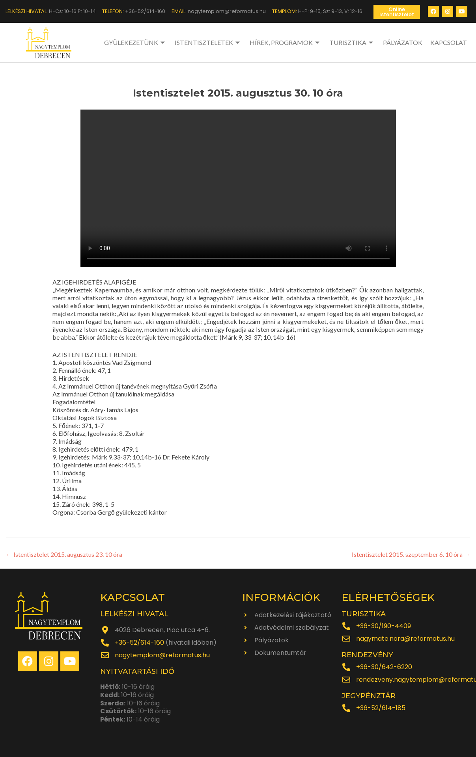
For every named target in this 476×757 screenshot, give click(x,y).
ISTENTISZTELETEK (208, 42)
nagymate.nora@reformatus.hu (405, 638)
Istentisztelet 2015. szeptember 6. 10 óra (411, 554)
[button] (396, 12)
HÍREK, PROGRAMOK (285, 42)
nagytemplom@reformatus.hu (162, 655)
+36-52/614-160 (139, 642)
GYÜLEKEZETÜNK (135, 42)
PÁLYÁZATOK (402, 42)
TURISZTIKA (352, 42)
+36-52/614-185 (380, 707)
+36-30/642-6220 (384, 666)
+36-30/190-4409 (383, 626)
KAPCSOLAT (448, 42)
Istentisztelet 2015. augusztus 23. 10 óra (64, 554)
